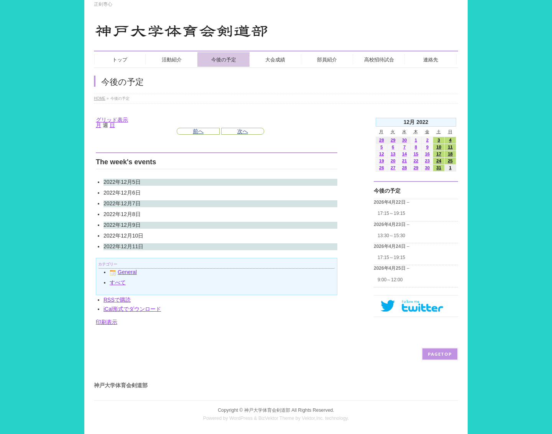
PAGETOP (440, 353)
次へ (242, 131)
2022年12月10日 (123, 236)
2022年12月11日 (123, 246)
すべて (118, 282)
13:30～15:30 (391, 235)
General (123, 272)
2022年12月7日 (122, 203)
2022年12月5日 (122, 182)
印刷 (106, 322)
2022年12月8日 (122, 214)
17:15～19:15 (391, 213)
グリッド (112, 120)
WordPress (241, 418)
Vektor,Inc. (313, 418)
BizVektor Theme (276, 418)
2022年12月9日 (122, 225)
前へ (198, 131)
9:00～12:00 (390, 279)
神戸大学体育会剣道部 (267, 410)
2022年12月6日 (122, 193)
